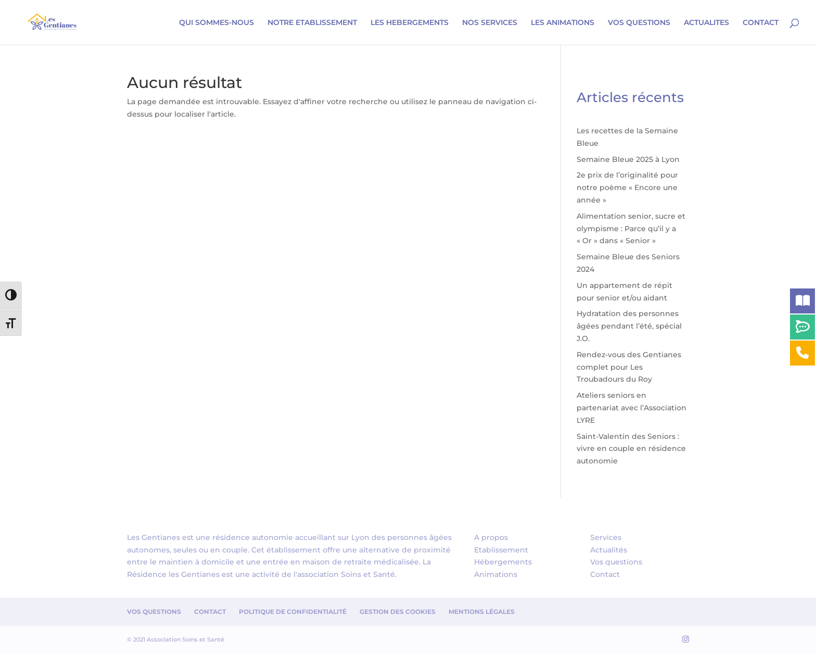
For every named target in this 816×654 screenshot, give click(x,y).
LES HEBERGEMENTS (410, 23)
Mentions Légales (482, 611)
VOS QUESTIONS (639, 23)
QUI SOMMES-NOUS (216, 23)
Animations (495, 574)
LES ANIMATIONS (562, 23)
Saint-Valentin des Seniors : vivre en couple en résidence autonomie (631, 449)
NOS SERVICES (489, 23)
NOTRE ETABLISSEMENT (312, 23)
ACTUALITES (706, 23)
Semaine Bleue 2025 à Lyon (628, 159)
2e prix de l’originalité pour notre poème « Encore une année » (627, 187)
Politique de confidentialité (293, 611)
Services (605, 537)
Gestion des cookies (398, 611)
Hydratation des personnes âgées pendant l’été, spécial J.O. (629, 326)
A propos (491, 537)
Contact (605, 574)
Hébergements (503, 562)
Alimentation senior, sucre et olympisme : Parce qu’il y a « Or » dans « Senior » (631, 228)
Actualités (608, 550)
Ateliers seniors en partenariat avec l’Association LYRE (631, 408)
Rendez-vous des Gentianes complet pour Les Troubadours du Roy (629, 367)
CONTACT (761, 23)
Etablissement (501, 550)
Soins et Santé (368, 574)
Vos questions (616, 562)
